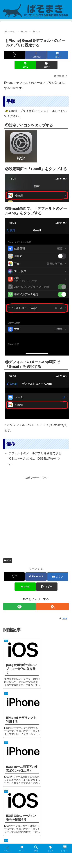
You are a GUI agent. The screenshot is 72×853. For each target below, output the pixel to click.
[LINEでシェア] (25, 65)
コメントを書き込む (36, 807)
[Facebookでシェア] (36, 55)
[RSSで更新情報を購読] (52, 606)
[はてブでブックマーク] (58, 55)
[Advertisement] (36, 516)
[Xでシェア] (14, 55)
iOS (7, 560)
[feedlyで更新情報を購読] (19, 606)
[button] (46, 65)
